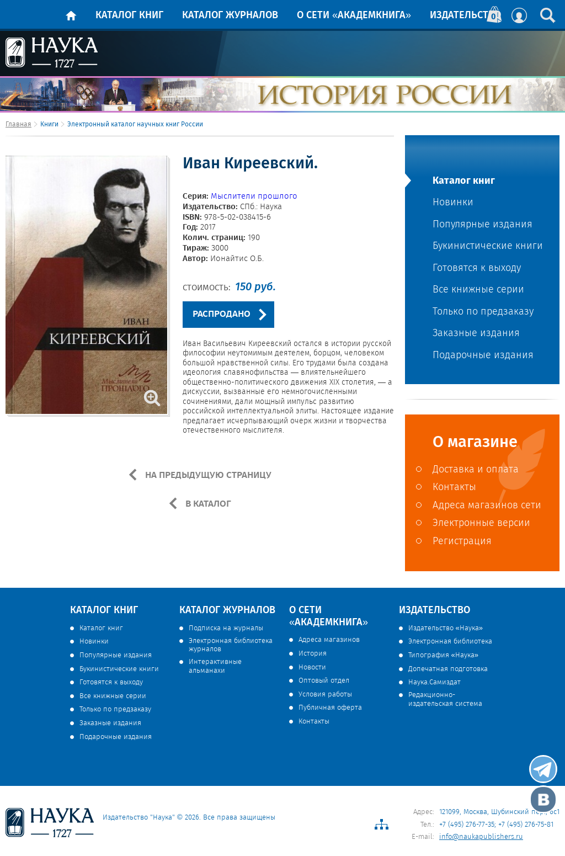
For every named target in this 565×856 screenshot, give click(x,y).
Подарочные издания (483, 355)
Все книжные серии (478, 290)
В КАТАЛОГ (207, 504)
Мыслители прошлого (254, 196)
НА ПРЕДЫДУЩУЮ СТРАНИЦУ (207, 475)
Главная (18, 124)
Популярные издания (482, 225)
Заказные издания (476, 333)
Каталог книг (129, 15)
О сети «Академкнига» (354, 15)
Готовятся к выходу (477, 268)
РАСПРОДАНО (221, 314)
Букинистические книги (488, 246)
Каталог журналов (230, 15)
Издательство (465, 15)
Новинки (453, 202)
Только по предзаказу (483, 312)
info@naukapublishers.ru (481, 837)
